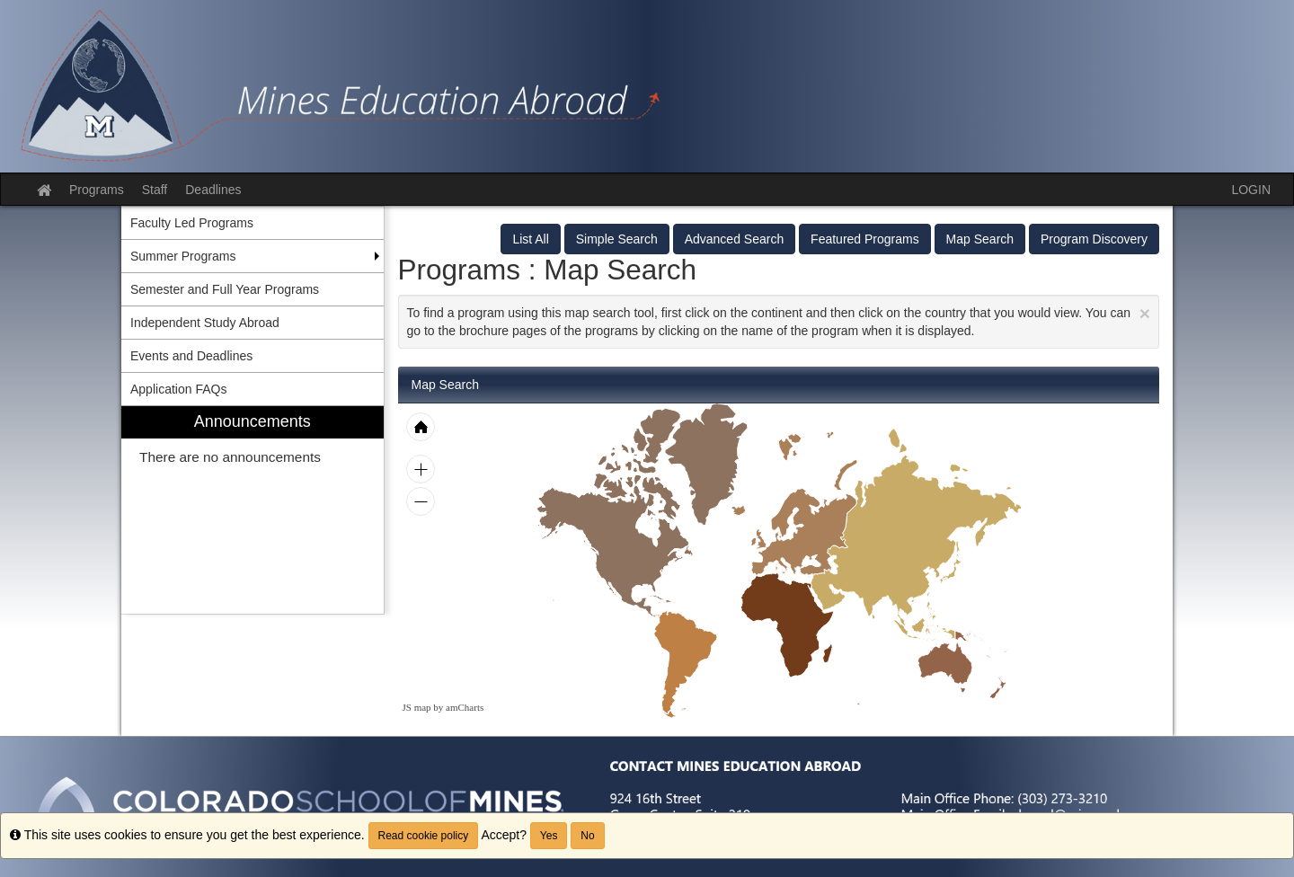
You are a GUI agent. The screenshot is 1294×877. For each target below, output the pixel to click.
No (587, 835)
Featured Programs (865, 239)
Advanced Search (734, 239)
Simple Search (617, 239)
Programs (96, 189)
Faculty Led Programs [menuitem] (191, 223)
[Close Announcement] (1144, 313)
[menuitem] (252, 510)
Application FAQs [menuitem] (178, 389)
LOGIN (1251, 189)
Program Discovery (1094, 239)
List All (530, 239)
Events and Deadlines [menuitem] (191, 356)
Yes (549, 835)
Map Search (980, 239)
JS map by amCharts (443, 707)
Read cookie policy (423, 835)
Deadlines (213, 189)
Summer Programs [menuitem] (182, 256)
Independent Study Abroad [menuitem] (204, 322)
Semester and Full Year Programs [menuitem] (224, 289)
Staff (155, 189)
